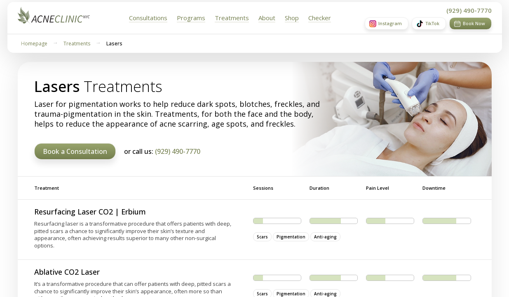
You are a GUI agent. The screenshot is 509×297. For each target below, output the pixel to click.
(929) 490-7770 (469, 10)
